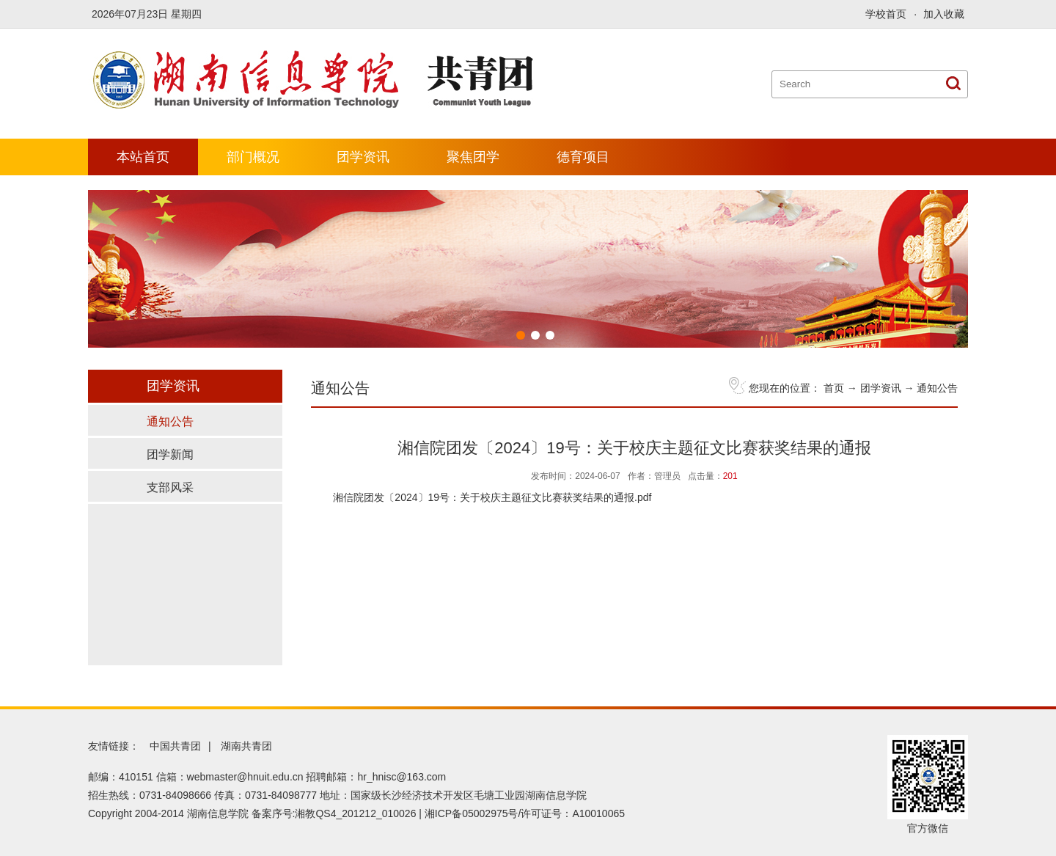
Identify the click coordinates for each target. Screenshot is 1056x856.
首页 (834, 388)
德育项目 (583, 157)
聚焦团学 (473, 157)
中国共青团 (175, 746)
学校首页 (885, 14)
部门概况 (253, 157)
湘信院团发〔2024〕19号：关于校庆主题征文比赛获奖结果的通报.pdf (492, 497)
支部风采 (170, 487)
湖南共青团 (246, 746)
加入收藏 (943, 14)
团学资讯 (363, 157)
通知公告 (937, 388)
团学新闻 (170, 454)
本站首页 (143, 157)
